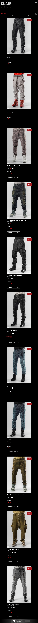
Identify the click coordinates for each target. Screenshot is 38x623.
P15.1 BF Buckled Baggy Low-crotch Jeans (16, 220)
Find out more (18, 621)
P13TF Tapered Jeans (11, 439)
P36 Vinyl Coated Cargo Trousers (14, 275)
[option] (19, 36)
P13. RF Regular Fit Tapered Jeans (14, 165)
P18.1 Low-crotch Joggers (13, 111)
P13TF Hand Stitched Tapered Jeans (15, 385)
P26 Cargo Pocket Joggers (13, 549)
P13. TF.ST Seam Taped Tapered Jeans (15, 494)
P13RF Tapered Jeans (12, 330)
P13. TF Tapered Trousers (12, 56)
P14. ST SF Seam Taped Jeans (13, 604)
